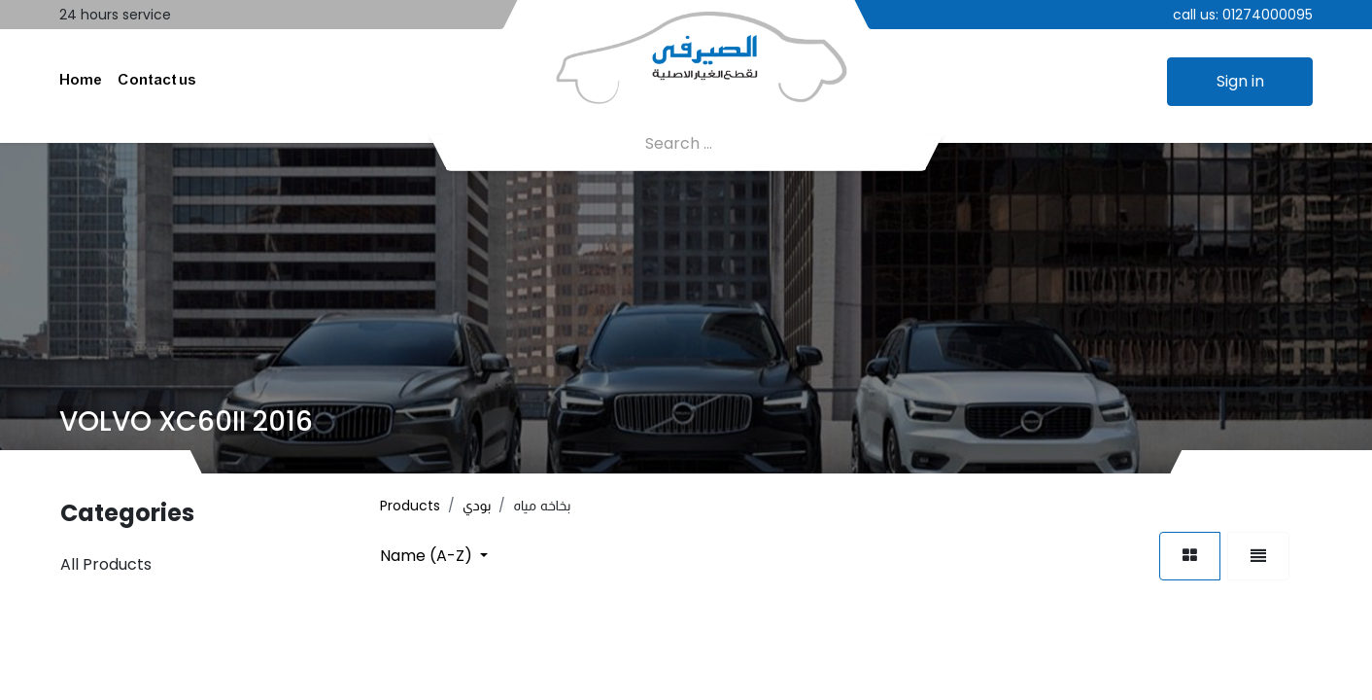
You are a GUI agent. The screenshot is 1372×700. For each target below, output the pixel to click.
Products (410, 507)
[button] (434, 557)
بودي (477, 507)
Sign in (1240, 82)
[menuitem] (80, 82)
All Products (106, 566)
